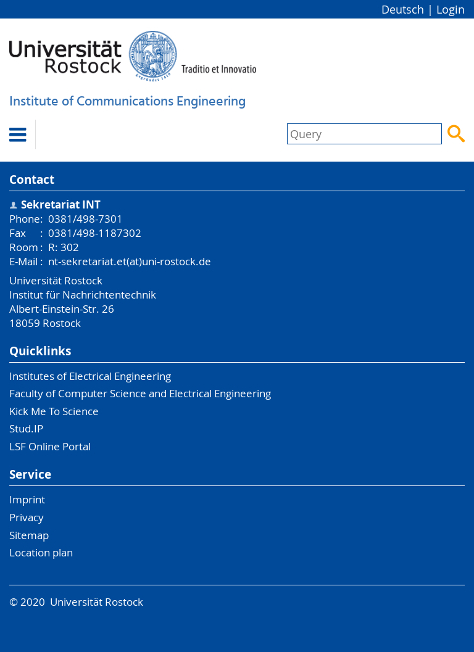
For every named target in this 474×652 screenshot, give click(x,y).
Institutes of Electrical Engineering (90, 376)
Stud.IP (26, 428)
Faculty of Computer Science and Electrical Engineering (140, 393)
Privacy (26, 517)
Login (450, 9)
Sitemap (29, 535)
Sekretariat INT (61, 204)
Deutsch (402, 9)
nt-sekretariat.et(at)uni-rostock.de (129, 261)
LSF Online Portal (50, 446)
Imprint (27, 499)
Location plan (41, 552)
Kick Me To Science (54, 411)
